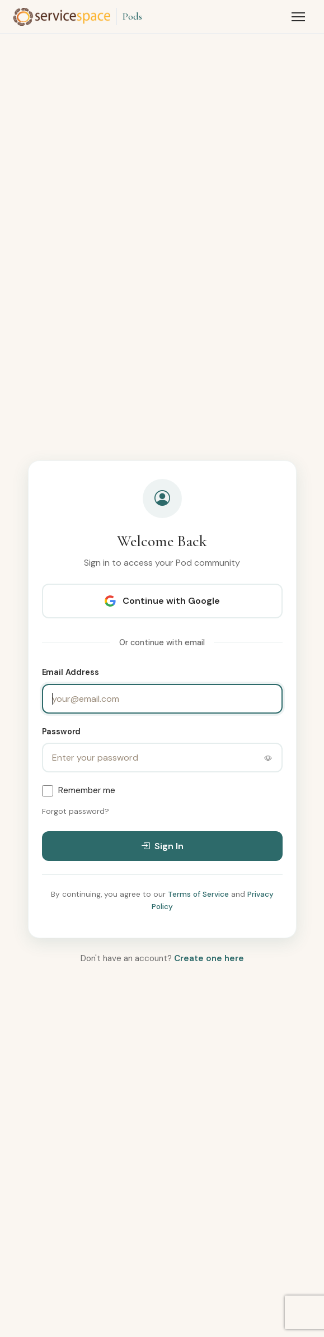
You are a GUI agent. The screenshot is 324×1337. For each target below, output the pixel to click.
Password (61, 731)
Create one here (209, 958)
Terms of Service (198, 894)
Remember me (86, 790)
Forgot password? (75, 811)
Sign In (162, 846)
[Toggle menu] (298, 16)
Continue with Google (162, 601)
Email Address (70, 672)
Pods (132, 16)
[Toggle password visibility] (268, 757)
